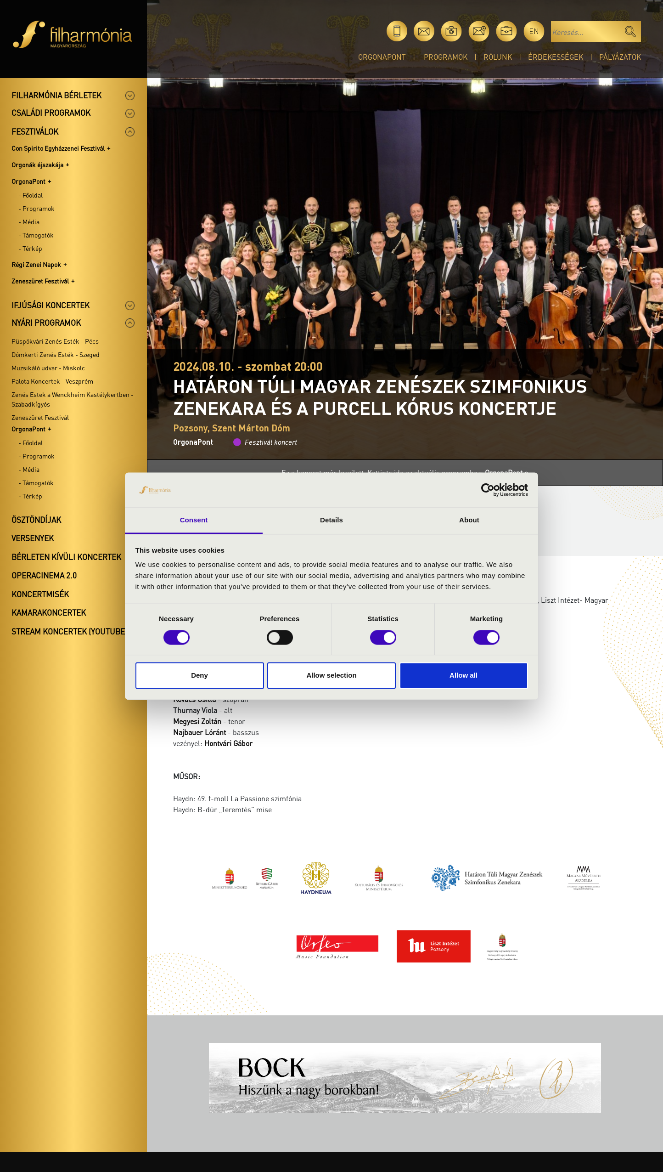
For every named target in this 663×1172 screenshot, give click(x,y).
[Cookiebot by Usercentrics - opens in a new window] (488, 490)
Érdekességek (555, 57)
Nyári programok (46, 322)
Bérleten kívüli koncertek (66, 557)
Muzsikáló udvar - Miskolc (48, 367)
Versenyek (32, 538)
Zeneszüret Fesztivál (40, 281)
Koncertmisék (40, 594)
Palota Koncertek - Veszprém (52, 381)
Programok (445, 57)
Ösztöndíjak (36, 520)
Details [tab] (331, 520)
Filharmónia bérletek (56, 95)
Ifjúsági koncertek (50, 305)
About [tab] (469, 520)
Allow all (463, 675)
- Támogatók (36, 235)
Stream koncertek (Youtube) (69, 631)
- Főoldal (30, 195)
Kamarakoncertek (48, 612)
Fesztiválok (34, 131)
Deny (199, 675)
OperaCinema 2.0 (44, 575)
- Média (28, 221)
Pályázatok (620, 57)
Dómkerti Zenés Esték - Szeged (55, 354)
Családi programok (50, 113)
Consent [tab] (194, 520)
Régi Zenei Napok (36, 264)
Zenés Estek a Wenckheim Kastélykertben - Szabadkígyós (72, 399)
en (534, 31)
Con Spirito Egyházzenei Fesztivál (58, 148)
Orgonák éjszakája (37, 164)
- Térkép (30, 248)
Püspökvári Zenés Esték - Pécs (55, 341)
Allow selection (331, 675)
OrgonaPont (382, 57)
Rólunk (497, 57)
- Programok (36, 208)
